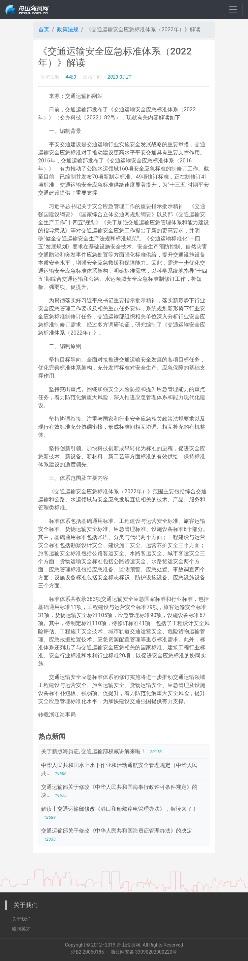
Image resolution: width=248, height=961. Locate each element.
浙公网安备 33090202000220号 (144, 952)
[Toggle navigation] (233, 9)
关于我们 (21, 919)
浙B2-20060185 (87, 952)
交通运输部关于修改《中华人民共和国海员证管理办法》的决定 (116, 831)
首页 (43, 29)
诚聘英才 (21, 928)
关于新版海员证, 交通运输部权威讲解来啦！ (94, 751)
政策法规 (68, 29)
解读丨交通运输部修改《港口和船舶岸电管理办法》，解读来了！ (119, 809)
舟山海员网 (128, 945)
